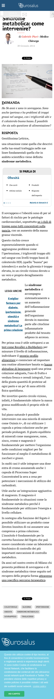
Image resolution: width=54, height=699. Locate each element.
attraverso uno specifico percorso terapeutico (27, 578)
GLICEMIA (26, 607)
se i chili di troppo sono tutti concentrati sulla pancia (26, 226)
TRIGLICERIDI (27, 616)
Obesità (13, 178)
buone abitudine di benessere (27, 366)
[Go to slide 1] (4, 203)
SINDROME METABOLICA (28, 612)
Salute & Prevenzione (14, 14)
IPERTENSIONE (42, 607)
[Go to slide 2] (6, 203)
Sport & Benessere (14, 30)
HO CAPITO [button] (14, 694)
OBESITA (8, 612)
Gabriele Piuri (29, 36)
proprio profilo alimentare (20, 358)
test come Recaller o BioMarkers (22, 347)
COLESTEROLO (10, 607)
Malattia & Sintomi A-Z (39, 203)
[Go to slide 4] (10, 203)
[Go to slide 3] (8, 203)
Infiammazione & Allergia (15, 19)
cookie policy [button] (39, 686)
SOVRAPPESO (10, 616)
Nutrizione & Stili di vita (14, 25)
